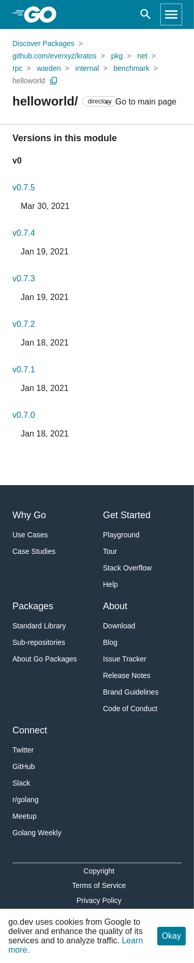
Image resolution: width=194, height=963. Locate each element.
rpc (17, 68)
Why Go (29, 515)
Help (110, 584)
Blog (110, 642)
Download (119, 626)
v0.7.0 (23, 415)
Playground (121, 535)
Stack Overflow (127, 568)
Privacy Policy (99, 900)
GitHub (23, 766)
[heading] (43, 14)
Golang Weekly (37, 833)
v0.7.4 (23, 233)
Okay (171, 935)
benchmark (132, 68)
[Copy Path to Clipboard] (53, 80)
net (142, 56)
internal (87, 68)
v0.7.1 (23, 369)
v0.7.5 (23, 187)
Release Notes (127, 675)
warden (49, 68)
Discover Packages (43, 43)
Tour (110, 551)
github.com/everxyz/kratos (54, 56)
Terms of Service (99, 885)
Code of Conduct (130, 708)
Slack (21, 783)
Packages (32, 606)
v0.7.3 (23, 278)
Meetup (24, 816)
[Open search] (146, 14)
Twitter (23, 750)
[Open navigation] (171, 14)
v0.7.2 (23, 324)
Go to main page (139, 102)
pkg (117, 56)
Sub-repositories (38, 642)
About (115, 606)
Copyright (98, 871)
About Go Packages (44, 659)
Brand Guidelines (130, 692)
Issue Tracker (124, 659)
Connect (29, 730)
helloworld (28, 81)
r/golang (25, 799)
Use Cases (30, 535)
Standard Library (39, 626)
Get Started (127, 515)
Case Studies (33, 551)
